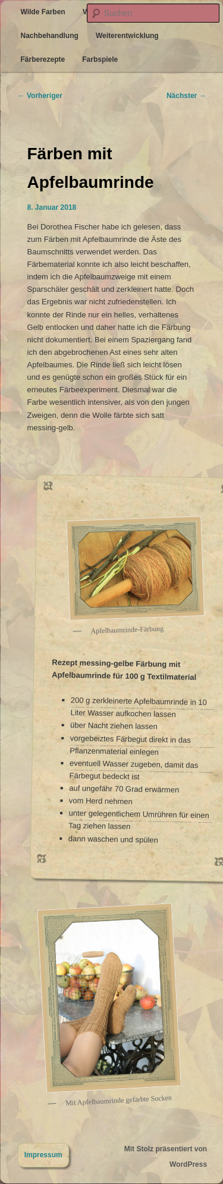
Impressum (43, 1155)
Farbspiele (100, 59)
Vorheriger (40, 96)
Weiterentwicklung (127, 36)
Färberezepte (42, 59)
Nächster (186, 96)
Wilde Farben (42, 12)
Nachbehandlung (49, 36)
